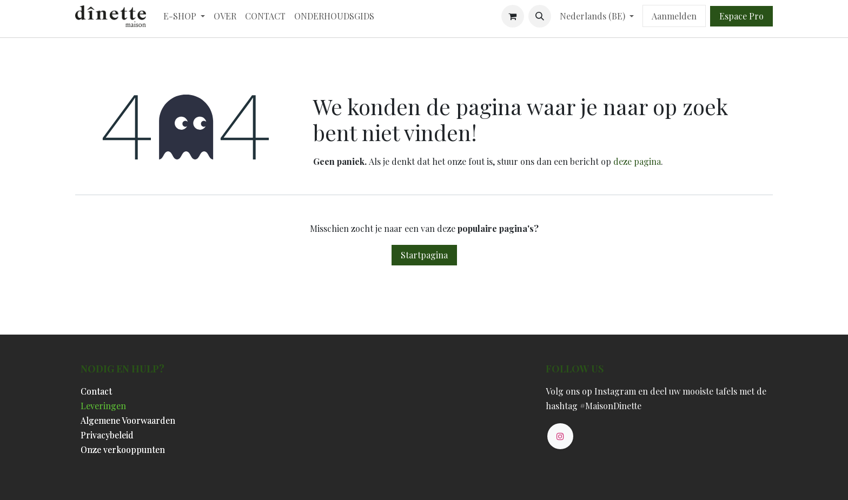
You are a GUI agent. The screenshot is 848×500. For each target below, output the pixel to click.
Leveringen (103, 405)
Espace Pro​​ (741, 16)
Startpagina (424, 255)
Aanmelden (674, 16)
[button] (539, 16)
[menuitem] (184, 16)
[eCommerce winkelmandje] (512, 16)
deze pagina (637, 161)
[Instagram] (560, 436)
